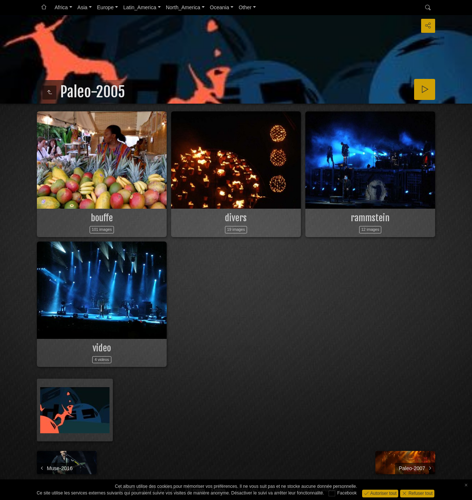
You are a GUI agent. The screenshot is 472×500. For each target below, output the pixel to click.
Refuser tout (420, 493)
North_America (183, 7)
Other (245, 7)
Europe (105, 7)
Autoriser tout (383, 493)
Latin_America (139, 7)
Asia (82, 7)
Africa (61, 7)
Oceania (219, 7)
